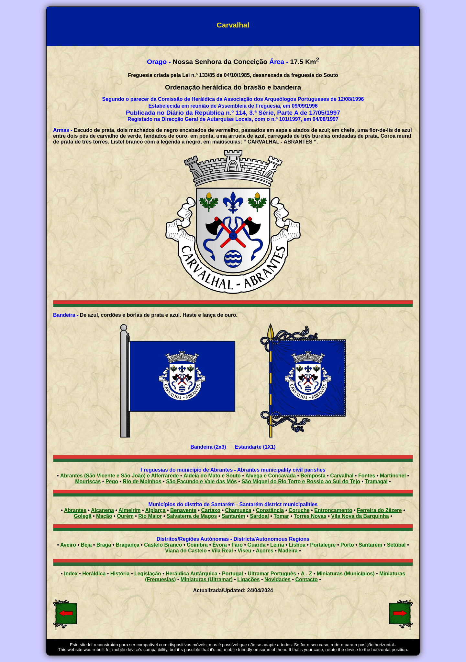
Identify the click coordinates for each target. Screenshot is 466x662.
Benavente (183, 510)
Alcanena (102, 510)
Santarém (233, 516)
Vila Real (222, 550)
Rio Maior (150, 516)
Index (71, 573)
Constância (270, 510)
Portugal (232, 573)
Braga (103, 545)
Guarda (257, 545)
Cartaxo (210, 510)
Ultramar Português (272, 573)
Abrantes (75, 510)
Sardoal (259, 516)
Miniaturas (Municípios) (346, 573)
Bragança (127, 545)
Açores (264, 550)
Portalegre (323, 545)
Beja (86, 545)
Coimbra (197, 545)
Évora (219, 545)
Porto (347, 545)
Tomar (281, 516)
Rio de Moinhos (142, 481)
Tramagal (376, 481)
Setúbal (396, 545)
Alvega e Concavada (270, 475)
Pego (111, 481)
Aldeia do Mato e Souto (212, 475)
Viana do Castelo (186, 550)
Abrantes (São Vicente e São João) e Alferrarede (119, 475)
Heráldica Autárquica (191, 573)
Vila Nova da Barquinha (360, 516)
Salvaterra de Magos (192, 516)
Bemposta (312, 475)
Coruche (299, 510)
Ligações (248, 579)
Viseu (244, 550)
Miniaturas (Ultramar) (207, 579)
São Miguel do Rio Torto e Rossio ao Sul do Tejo (300, 481)
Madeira (287, 550)
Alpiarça (155, 510)
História (120, 573)
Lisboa (297, 545)
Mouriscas (88, 481)
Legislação (147, 573)
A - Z (306, 573)
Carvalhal (341, 475)
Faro (237, 545)
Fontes (366, 475)
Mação (104, 516)
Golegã (82, 516)
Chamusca (238, 510)
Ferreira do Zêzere (379, 510)
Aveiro (68, 545)
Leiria (277, 545)
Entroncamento (333, 510)
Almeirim (129, 510)
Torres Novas (310, 516)
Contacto (306, 579)
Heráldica (93, 573)
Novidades (277, 579)
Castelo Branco (163, 545)
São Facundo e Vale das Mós (201, 481)
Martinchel (393, 475)
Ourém (125, 516)
